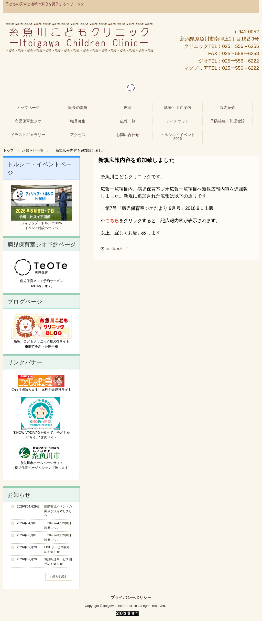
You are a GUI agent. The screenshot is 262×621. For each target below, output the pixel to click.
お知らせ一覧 (32, 150)
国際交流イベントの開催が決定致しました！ (58, 511)
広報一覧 (127, 121)
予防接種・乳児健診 (227, 121)
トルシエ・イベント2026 (177, 136)
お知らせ (19, 495)
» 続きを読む (59, 576)
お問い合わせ (127, 134)
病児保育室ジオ (28, 121)
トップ (8, 150)
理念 (128, 107)
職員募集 (77, 121)
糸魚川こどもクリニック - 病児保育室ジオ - (79, 37)
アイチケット (177, 121)
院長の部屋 (78, 107)
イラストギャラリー (28, 134)
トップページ (28, 107)
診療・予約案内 (177, 107)
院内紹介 (227, 107)
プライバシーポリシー (131, 598)
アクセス (77, 134)
